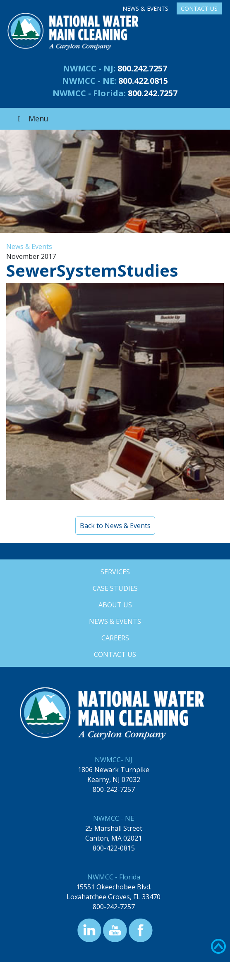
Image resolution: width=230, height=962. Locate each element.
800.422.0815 (143, 80)
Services (115, 571)
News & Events (145, 8)
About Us (115, 604)
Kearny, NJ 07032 (113, 779)
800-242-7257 (114, 789)
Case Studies (115, 588)
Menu (31, 118)
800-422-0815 (114, 848)
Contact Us (199, 8)
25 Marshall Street (113, 828)
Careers (115, 637)
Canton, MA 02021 (113, 838)
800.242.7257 (142, 68)
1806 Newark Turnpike (113, 769)
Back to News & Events (115, 525)
